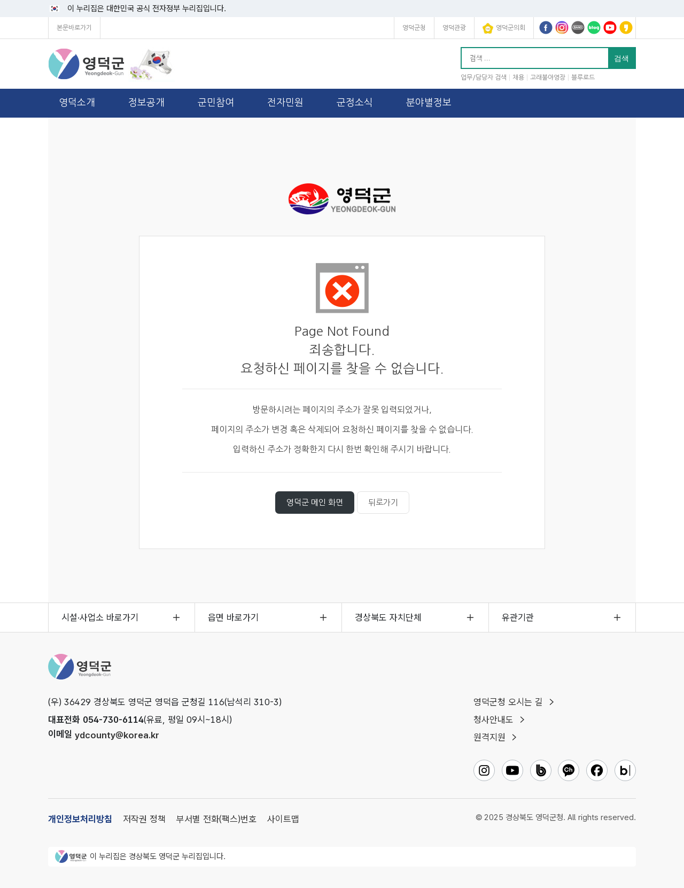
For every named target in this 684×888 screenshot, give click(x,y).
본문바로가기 (74, 28)
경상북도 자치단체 (388, 617)
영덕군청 (414, 28)
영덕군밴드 (578, 27)
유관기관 (518, 617)
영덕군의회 (504, 28)
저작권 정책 (144, 819)
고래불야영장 (547, 77)
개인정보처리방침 (80, 819)
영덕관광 (454, 28)
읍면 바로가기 (233, 617)
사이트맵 (283, 819)
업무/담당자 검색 (484, 77)
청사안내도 (493, 719)
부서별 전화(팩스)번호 (216, 819)
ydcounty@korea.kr (117, 734)
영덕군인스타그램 (562, 27)
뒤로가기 (383, 502)
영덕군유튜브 (610, 27)
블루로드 (583, 77)
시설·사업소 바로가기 (99, 617)
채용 (518, 77)
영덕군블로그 (594, 27)
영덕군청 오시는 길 (508, 702)
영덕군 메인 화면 (314, 502)
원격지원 (489, 737)
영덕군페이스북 (546, 27)
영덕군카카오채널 (626, 27)
